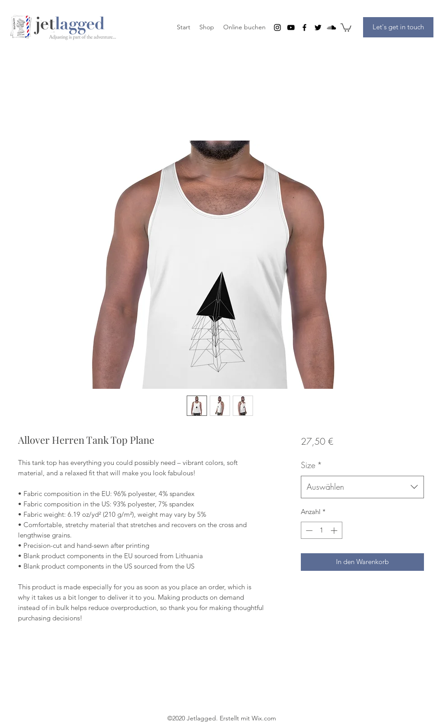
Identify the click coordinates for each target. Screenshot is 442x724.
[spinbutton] (321, 530)
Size (311, 465)
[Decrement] (308, 530)
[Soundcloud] (331, 27)
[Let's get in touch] (398, 27)
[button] (346, 27)
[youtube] (290, 27)
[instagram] (277, 27)
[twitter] (317, 27)
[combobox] (362, 487)
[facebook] (304, 27)
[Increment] (335, 530)
